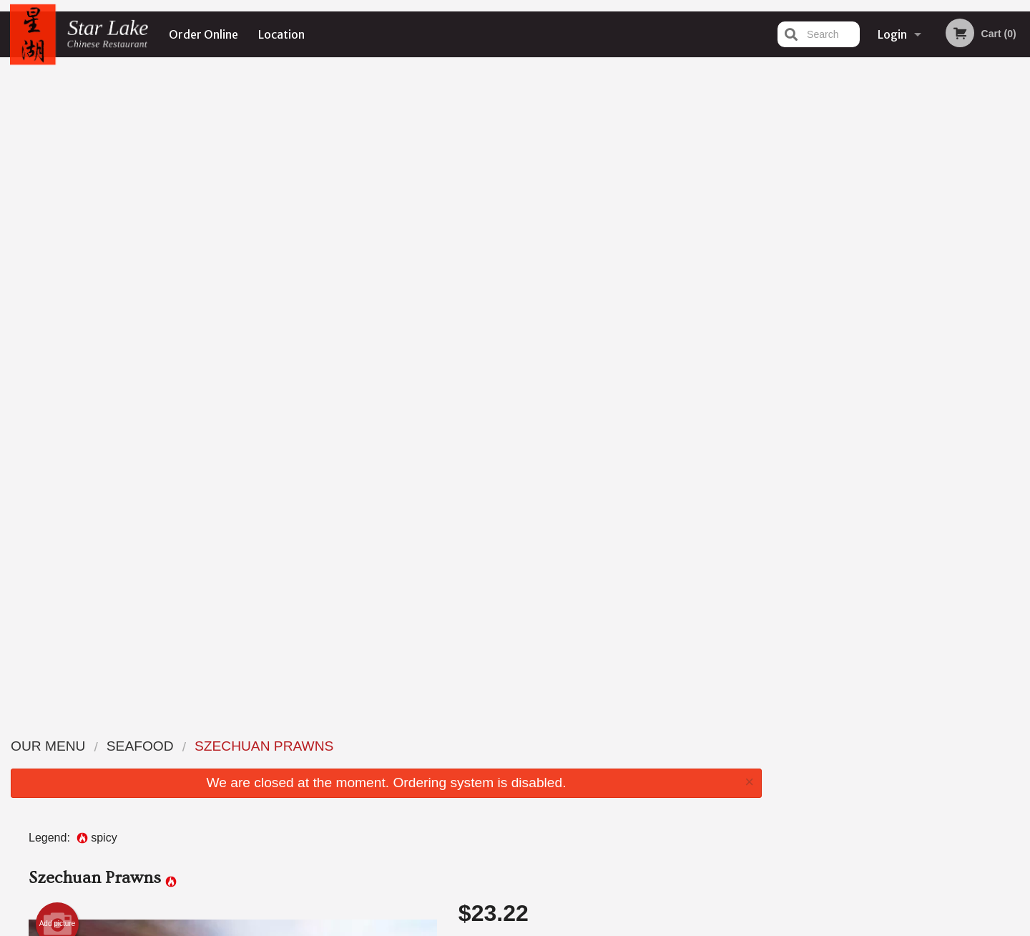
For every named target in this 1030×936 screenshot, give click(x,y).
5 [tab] (934, 295)
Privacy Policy (613, 780)
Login (892, 34)
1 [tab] (848, 295)
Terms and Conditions (629, 763)
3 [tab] (891, 295)
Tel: (741, 780)
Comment (601, 326)
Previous (784, 203)
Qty (502, 384)
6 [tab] (955, 295)
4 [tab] (913, 295)
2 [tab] (870, 295)
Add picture (57, 277)
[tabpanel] (901, 203)
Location (281, 34)
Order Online (203, 34)
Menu (477, 745)
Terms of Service (539, 927)
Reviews (602, 745)
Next (1019, 203)
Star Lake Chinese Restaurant (260, 727)
